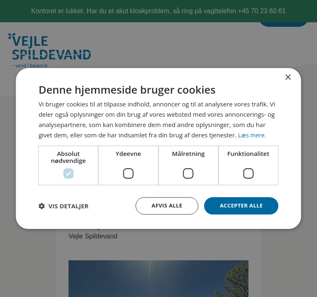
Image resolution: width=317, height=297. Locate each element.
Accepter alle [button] (240, 206)
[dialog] (158, 148)
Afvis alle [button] (162, 206)
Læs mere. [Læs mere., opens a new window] (253, 134)
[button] (63, 206)
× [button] (288, 77)
